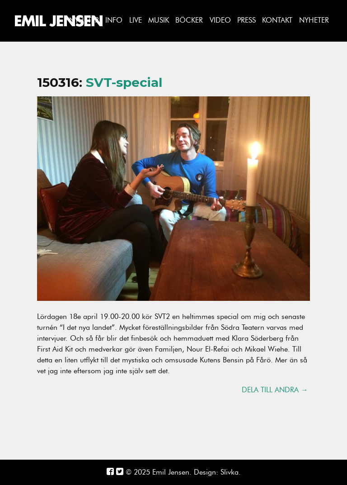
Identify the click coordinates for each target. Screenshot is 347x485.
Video (220, 20)
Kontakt (277, 20)
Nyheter (314, 20)
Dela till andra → (275, 390)
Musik (158, 20)
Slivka (229, 472)
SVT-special (124, 82)
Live (135, 20)
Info (113, 20)
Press (246, 20)
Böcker (189, 20)
